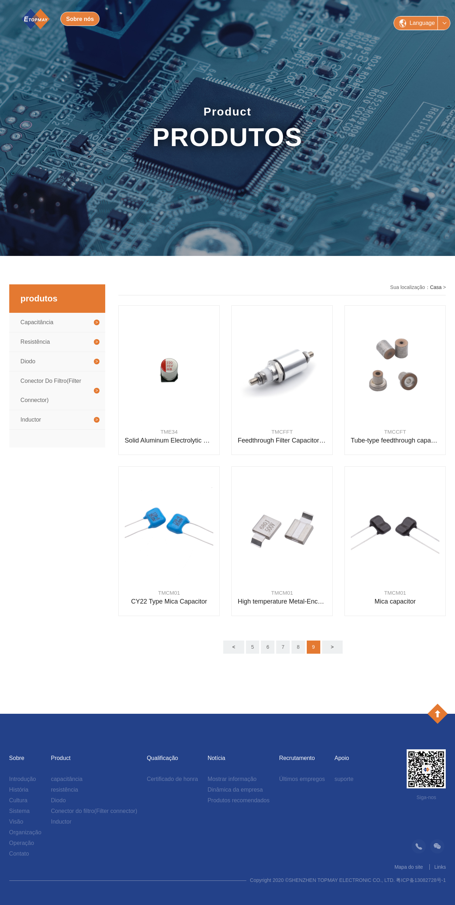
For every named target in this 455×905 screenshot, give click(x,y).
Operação (21, 843)
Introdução (22, 779)
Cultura (18, 800)
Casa (436, 287)
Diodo (28, 361)
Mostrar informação (232, 779)
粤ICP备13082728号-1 (421, 880)
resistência (35, 342)
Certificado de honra (172, 779)
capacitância (37, 322)
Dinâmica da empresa (235, 790)
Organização (25, 832)
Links (440, 867)
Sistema (19, 811)
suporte (343, 779)
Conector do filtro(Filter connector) (51, 390)
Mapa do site (409, 867)
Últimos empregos (302, 779)
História (18, 790)
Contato (19, 854)
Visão (16, 822)
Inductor (31, 420)
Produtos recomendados (238, 800)
